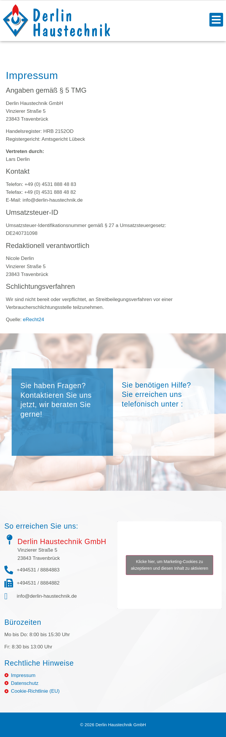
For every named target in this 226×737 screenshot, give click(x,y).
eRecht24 (33, 319)
